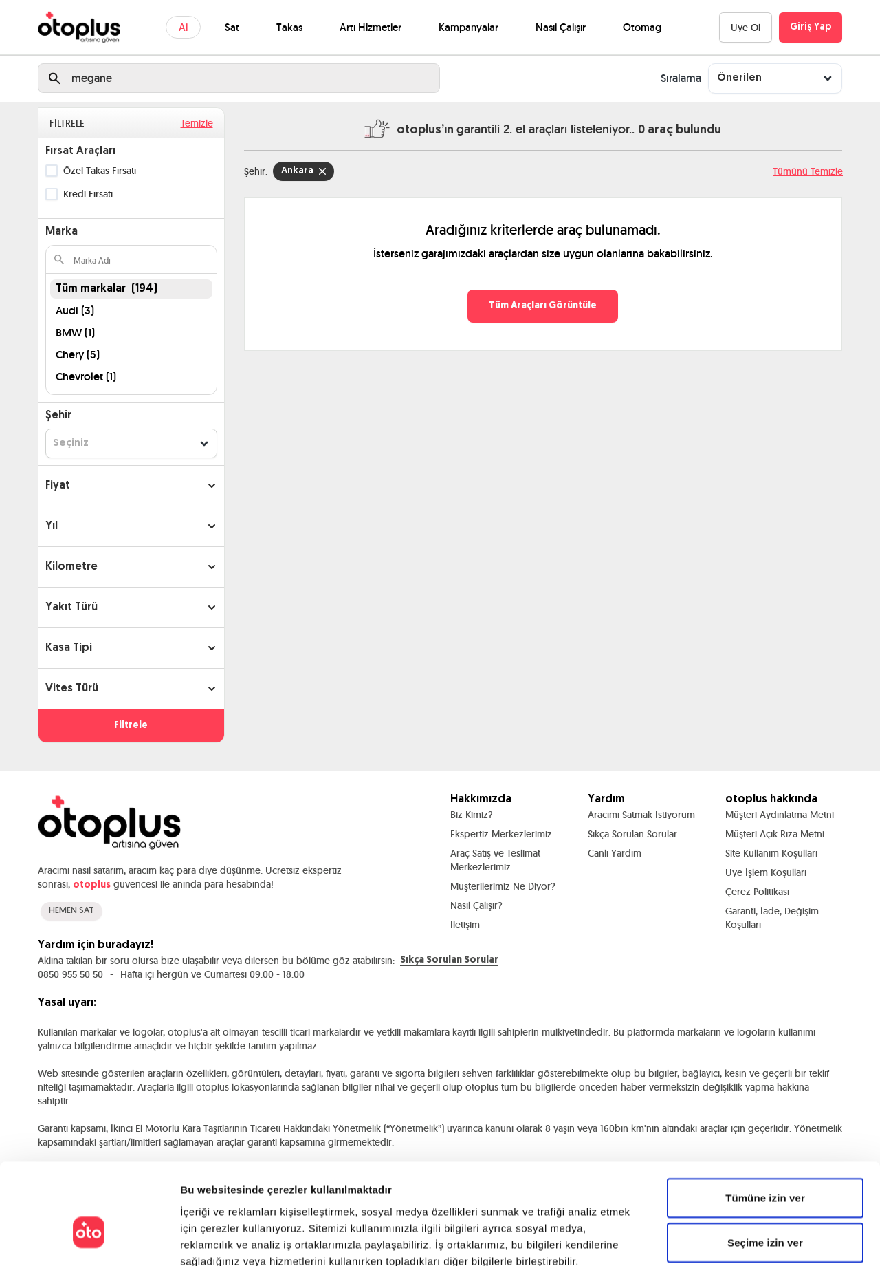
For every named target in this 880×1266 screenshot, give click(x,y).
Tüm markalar (106, 289)
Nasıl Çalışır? (476, 905)
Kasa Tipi (68, 648)
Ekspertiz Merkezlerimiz (501, 834)
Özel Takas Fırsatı (99, 170)
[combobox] (775, 78)
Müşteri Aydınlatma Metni (779, 814)
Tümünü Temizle (807, 171)
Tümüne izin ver (765, 1120)
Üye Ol (745, 27)
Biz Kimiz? (471, 814)
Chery (78, 354)
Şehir (58, 415)
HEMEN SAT (71, 910)
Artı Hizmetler (371, 27)
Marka (61, 231)
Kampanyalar (468, 27)
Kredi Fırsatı (88, 194)
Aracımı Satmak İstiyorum (641, 814)
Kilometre (71, 566)
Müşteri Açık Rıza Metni (774, 834)
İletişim (465, 925)
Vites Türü (71, 688)
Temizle (197, 123)
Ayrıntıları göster (709, 1239)
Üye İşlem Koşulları (765, 872)
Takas (289, 27)
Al (183, 27)
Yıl (51, 526)
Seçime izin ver (765, 1165)
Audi (75, 310)
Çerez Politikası (757, 892)
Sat (232, 27)
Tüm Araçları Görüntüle (543, 306)
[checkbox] (51, 170)
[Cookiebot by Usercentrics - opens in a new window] (89, 1239)
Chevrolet (86, 376)
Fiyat (57, 485)
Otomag (642, 27)
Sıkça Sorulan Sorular (632, 834)
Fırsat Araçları (80, 151)
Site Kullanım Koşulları (771, 853)
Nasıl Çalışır (561, 27)
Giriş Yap (810, 27)
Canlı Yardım (614, 853)
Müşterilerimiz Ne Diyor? (503, 886)
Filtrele (131, 725)
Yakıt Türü (71, 607)
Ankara (303, 171)
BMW (75, 332)
